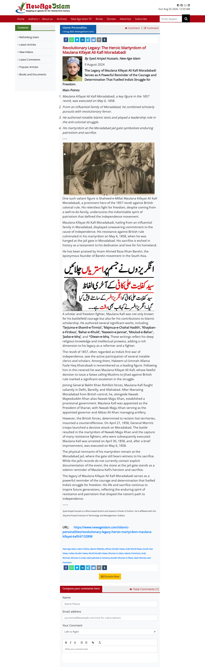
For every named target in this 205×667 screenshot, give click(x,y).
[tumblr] (104, 39)
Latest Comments (29, 59)
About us (47, 19)
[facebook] (66, 39)
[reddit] (93, 39)
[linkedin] (82, 39)
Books (99, 19)
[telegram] (88, 39)
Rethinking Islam (29, 37)
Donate (111, 19)
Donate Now (110, 576)
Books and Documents (32, 74)
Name (67, 597)
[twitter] (77, 39)
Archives (62, 19)
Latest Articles (27, 44)
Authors (33, 19)
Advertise (125, 19)
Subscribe (141, 19)
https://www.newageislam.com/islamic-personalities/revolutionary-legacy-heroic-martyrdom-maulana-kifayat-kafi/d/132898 (107, 531)
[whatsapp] (71, 39)
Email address (72, 611)
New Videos (26, 52)
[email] (99, 39)
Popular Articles (28, 67)
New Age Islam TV (81, 19)
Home (20, 19)
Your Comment (72, 625)
